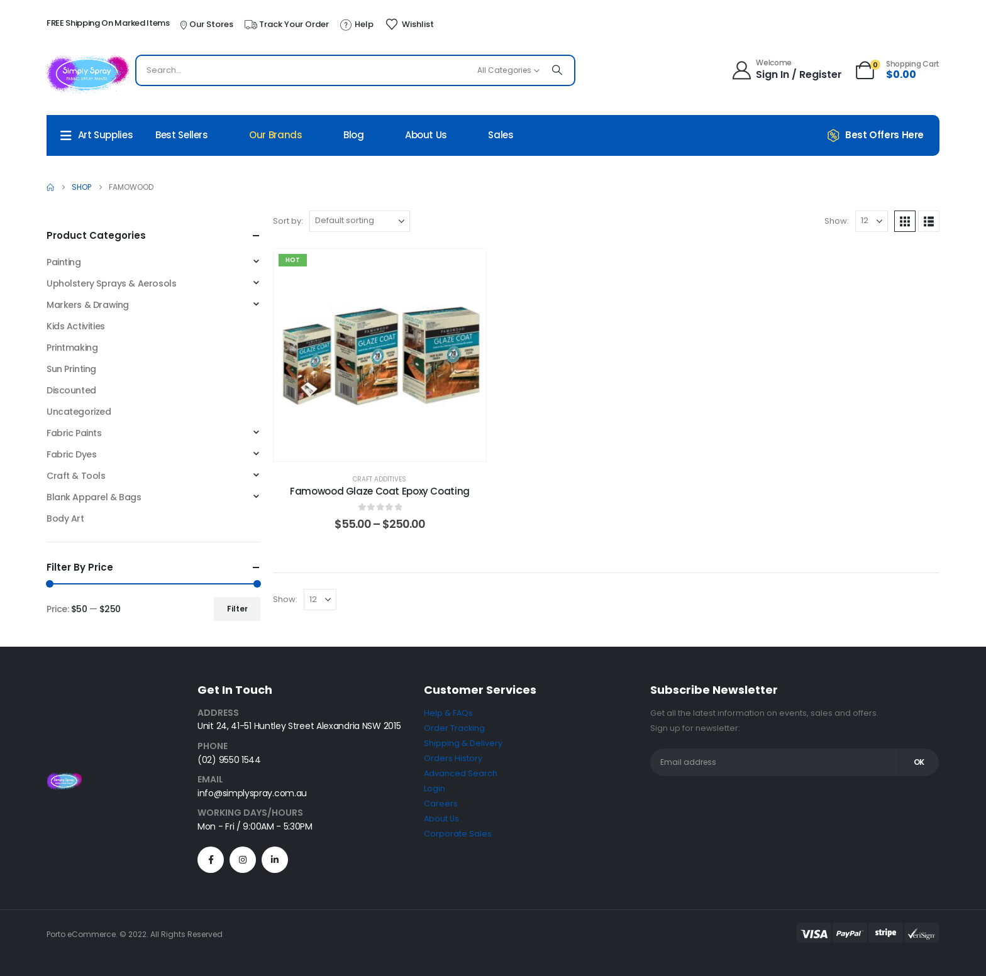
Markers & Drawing (88, 305)
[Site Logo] (88, 73)
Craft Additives (379, 479)
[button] (905, 221)
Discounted (71, 390)
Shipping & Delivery (463, 743)
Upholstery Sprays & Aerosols (111, 283)
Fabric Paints (74, 433)
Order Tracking (454, 728)
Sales (500, 134)
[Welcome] (788, 70)
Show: (836, 221)
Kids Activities (76, 326)
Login (434, 788)
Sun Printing (71, 369)
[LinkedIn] (275, 860)
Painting (64, 262)
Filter (237, 608)
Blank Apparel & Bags (94, 497)
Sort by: (288, 221)
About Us (426, 134)
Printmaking (72, 347)
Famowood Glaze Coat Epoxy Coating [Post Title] (380, 491)
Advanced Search (460, 773)
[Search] (557, 70)
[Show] (871, 221)
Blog (353, 134)
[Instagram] (243, 860)
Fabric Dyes (71, 454)
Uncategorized (79, 411)
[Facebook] (210, 860)
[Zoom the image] (64, 779)
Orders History (453, 758)
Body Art (65, 518)
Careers (441, 803)
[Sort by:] (359, 221)
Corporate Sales (458, 833)
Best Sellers (181, 134)
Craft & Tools (76, 475)
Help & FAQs (448, 713)
